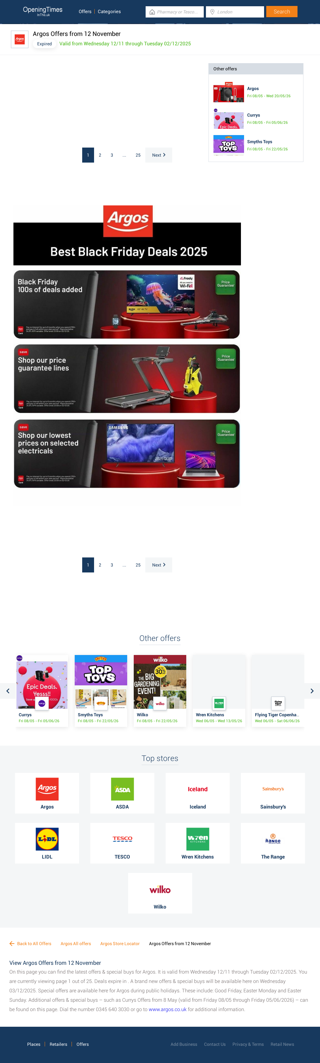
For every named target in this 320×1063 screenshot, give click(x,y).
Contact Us (215, 1044)
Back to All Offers (30, 943)
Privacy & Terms (248, 1044)
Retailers (58, 1044)
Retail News (282, 1044)
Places (33, 1044)
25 (138, 155)
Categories (109, 11)
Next (158, 155)
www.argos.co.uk (168, 1009)
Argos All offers (76, 943)
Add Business (184, 1044)
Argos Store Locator (120, 943)
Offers (85, 11)
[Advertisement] (66, 102)
